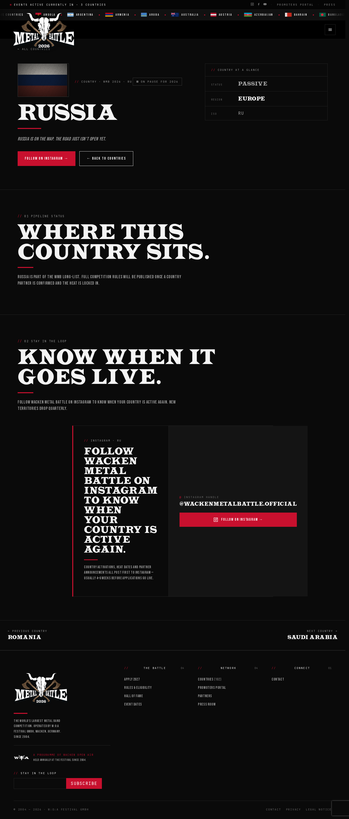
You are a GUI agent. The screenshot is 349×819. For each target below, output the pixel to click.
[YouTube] (265, 4)
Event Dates (133, 704)
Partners (205, 696)
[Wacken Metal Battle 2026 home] (44, 29)
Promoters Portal (295, 4)
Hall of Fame (133, 696)
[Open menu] (330, 29)
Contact (278, 679)
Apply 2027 (132, 679)
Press (330, 4)
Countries (209, 679)
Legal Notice (319, 809)
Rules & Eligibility (138, 687)
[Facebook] (258, 4)
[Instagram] (252, 4)
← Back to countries (106, 158)
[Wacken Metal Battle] (62, 687)
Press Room (207, 704)
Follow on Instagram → (46, 158)
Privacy (293, 809)
